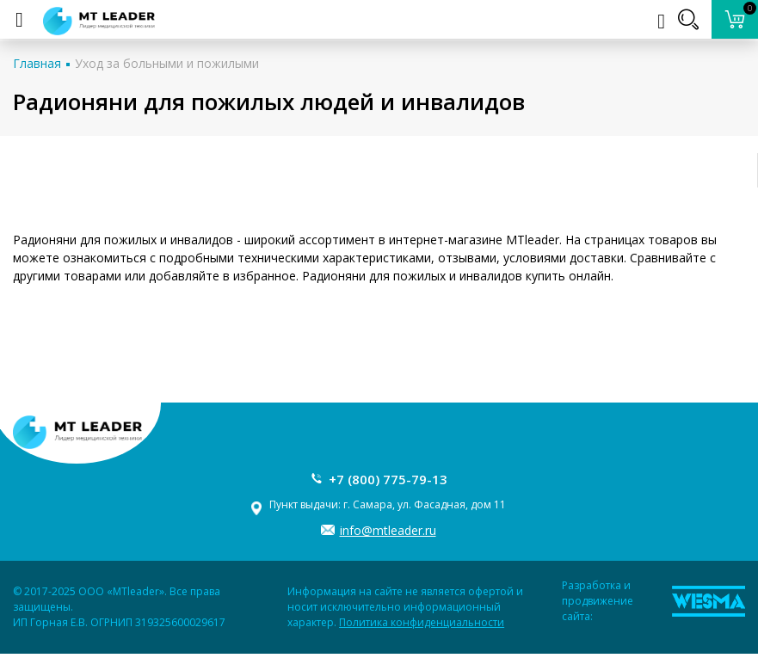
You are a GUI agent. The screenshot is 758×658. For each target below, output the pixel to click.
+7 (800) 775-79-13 (388, 479)
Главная (37, 63)
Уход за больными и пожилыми (167, 63)
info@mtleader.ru (388, 530)
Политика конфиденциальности (421, 622)
